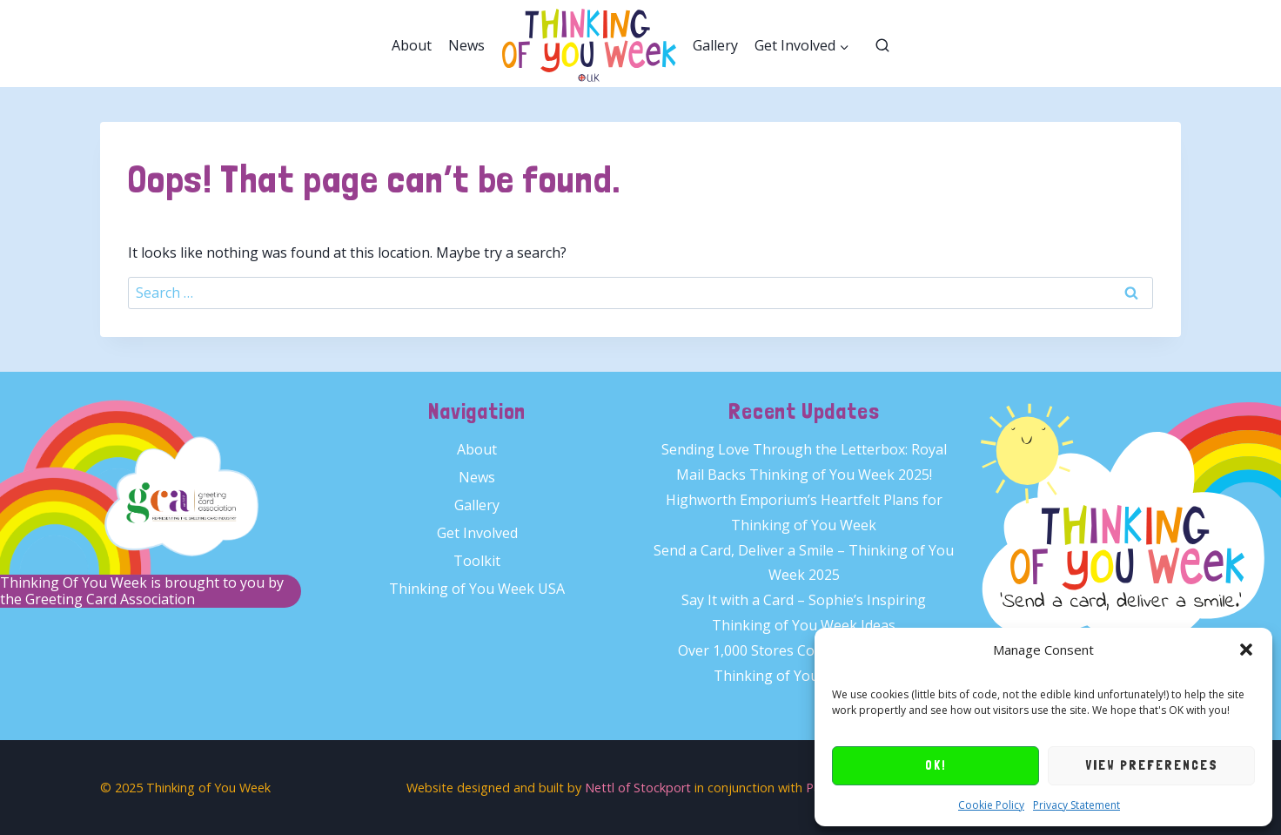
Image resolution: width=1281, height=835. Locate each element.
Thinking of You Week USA (477, 588)
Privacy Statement (1076, 805)
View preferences (1151, 765)
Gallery (715, 45)
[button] (1246, 649)
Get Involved (477, 532)
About (412, 45)
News (466, 45)
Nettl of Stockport (638, 787)
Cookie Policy (991, 805)
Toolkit (476, 560)
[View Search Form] (882, 46)
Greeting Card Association (110, 599)
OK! (936, 765)
